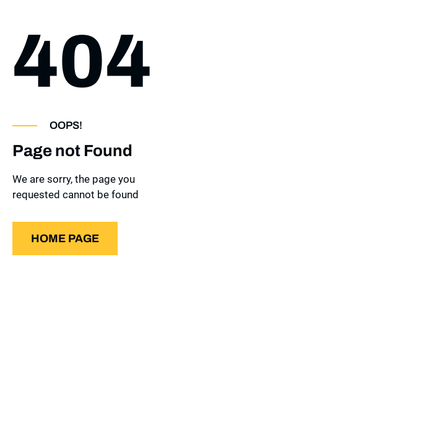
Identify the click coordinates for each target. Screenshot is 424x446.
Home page (65, 238)
